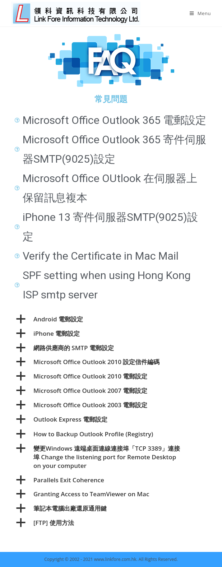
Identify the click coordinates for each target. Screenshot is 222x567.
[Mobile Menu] (200, 13)
